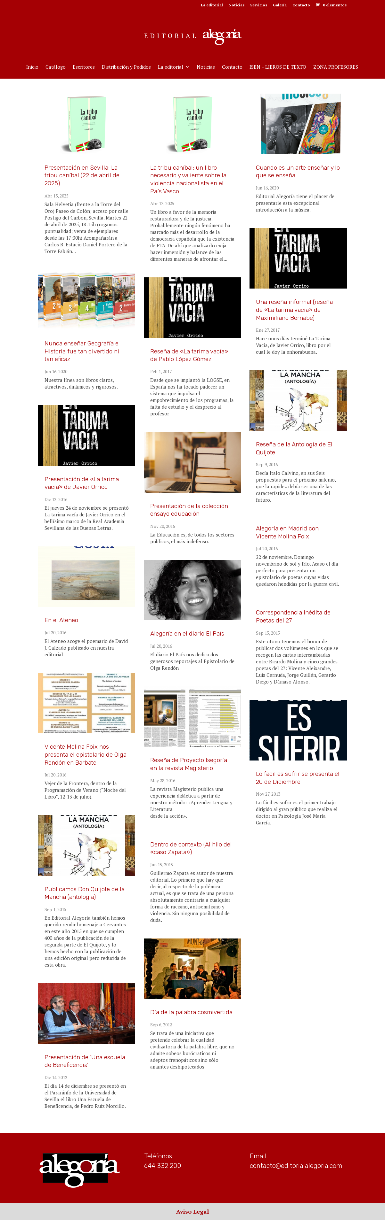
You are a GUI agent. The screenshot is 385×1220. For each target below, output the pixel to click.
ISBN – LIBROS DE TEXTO (278, 67)
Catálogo (55, 67)
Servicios (258, 5)
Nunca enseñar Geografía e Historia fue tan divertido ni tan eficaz (82, 351)
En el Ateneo (61, 620)
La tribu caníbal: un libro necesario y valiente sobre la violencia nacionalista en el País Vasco (188, 179)
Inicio (32, 67)
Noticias (236, 5)
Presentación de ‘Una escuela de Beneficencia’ (85, 1061)
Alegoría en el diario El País (187, 633)
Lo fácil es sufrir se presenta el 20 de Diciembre (298, 777)
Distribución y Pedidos (126, 67)
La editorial (212, 5)
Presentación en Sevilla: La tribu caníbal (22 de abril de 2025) (82, 175)
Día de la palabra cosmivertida (191, 1012)
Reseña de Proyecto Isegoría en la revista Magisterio (188, 764)
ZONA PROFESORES (335, 67)
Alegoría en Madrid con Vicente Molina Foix (287, 532)
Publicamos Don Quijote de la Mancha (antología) (85, 893)
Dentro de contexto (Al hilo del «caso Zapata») (191, 848)
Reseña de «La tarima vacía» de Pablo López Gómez (189, 355)
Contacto (301, 5)
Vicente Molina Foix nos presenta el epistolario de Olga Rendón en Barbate (86, 754)
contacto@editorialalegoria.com (296, 1166)
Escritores (84, 67)
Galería (280, 5)
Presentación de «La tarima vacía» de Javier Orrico (82, 483)
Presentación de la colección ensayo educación (189, 510)
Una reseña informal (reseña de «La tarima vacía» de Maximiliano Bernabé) (294, 309)
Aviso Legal (192, 1211)
